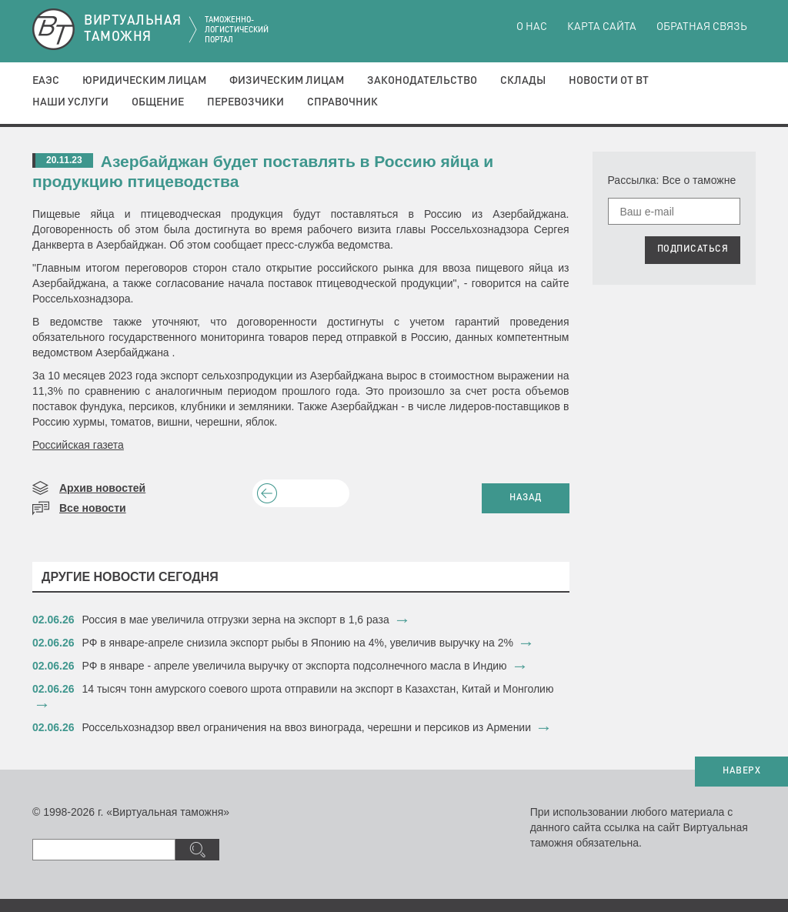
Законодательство (422, 80)
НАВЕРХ (741, 771)
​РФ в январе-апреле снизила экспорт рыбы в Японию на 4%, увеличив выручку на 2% (297, 642)
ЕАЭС (45, 80)
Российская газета (78, 445)
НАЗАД (525, 498)
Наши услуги (70, 102)
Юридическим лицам (144, 80)
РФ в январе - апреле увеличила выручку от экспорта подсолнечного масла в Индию (294, 666)
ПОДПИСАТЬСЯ (693, 249)
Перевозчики (245, 102)
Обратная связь (701, 27)
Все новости (92, 508)
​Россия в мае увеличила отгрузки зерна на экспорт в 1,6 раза (235, 619)
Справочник (342, 102)
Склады (523, 80)
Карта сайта (601, 27)
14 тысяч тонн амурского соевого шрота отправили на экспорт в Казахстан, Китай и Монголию (318, 689)
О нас (531, 27)
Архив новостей (102, 488)
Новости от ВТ (609, 80)
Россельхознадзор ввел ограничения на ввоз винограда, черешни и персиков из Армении (307, 727)
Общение (158, 102)
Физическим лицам (286, 80)
